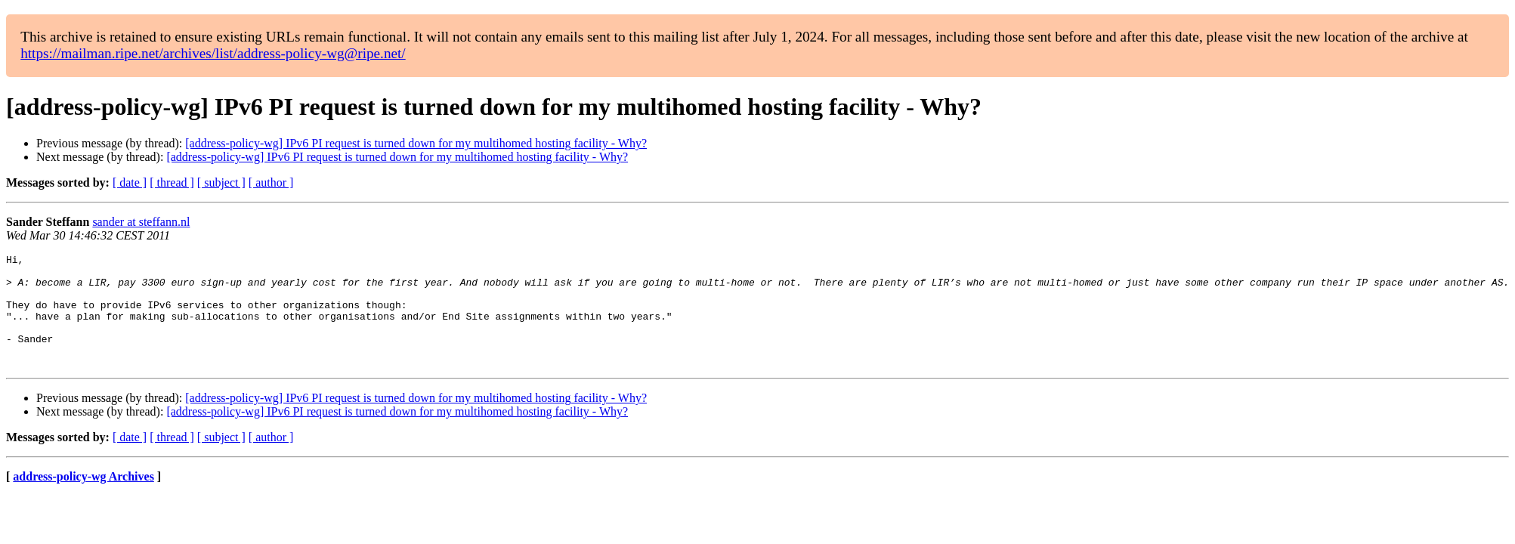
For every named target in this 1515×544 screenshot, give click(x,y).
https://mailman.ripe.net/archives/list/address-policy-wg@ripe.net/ (213, 53)
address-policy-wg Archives (83, 499)
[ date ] (130, 182)
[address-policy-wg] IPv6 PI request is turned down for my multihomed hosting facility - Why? (416, 143)
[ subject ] (221, 182)
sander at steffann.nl (141, 221)
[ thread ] (172, 182)
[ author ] (271, 182)
